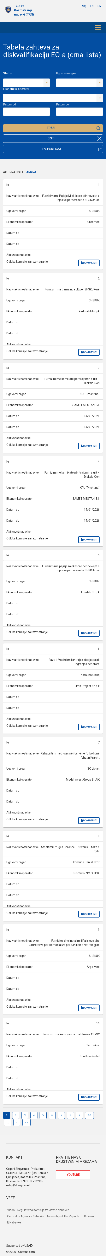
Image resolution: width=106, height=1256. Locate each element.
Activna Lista (13, 172)
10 (89, 1115)
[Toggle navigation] (98, 27)
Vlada (11, 1210)
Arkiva (31, 172)
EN (92, 6)
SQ (84, 6)
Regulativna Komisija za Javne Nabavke (43, 1210)
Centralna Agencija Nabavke (25, 1216)
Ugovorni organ (66, 73)
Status (7, 73)
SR (99, 6)
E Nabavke (14, 1222)
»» (26, 1122)
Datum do (62, 104)
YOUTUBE (73, 1174)
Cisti (75, 138)
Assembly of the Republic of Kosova (70, 1216)
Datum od (9, 104)
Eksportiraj (71, 149)
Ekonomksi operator (16, 89)
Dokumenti (89, 262)
